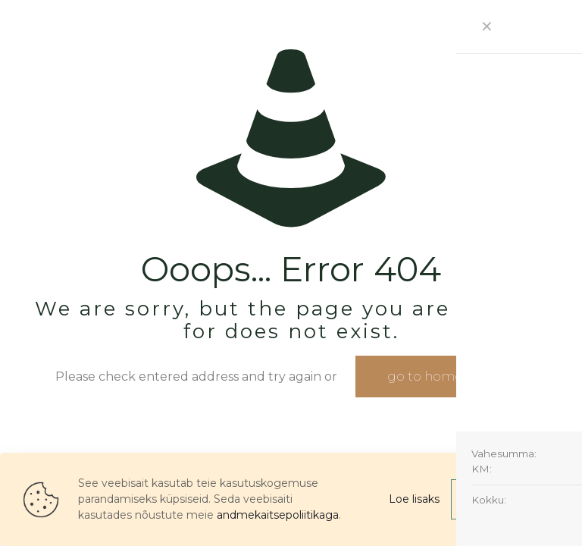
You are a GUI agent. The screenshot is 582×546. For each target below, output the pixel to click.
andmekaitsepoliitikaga (278, 515)
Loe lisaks (414, 499)
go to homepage (441, 376)
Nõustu (505, 499)
